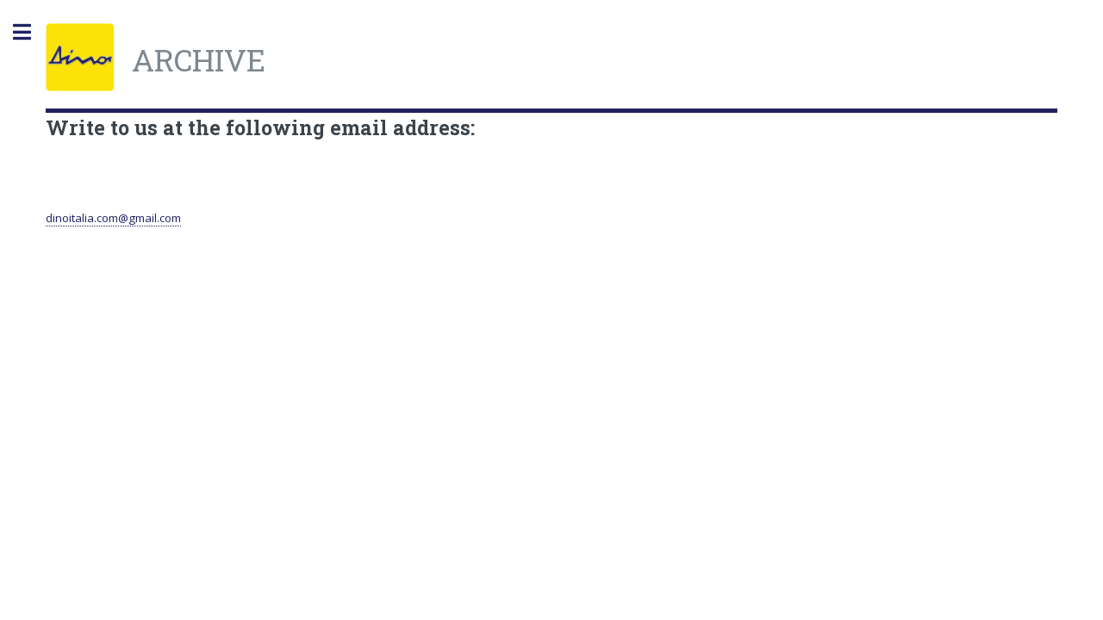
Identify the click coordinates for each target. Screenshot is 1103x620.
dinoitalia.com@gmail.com (113, 218)
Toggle (31, 32)
